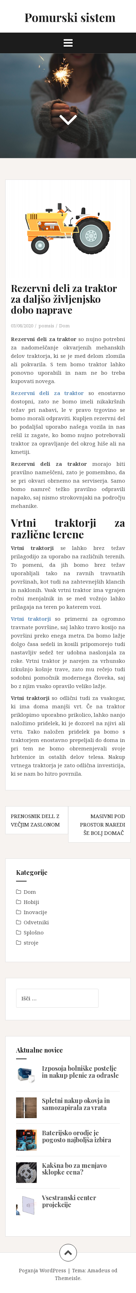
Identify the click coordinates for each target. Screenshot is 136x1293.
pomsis (46, 325)
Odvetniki (36, 922)
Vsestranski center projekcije (69, 1201)
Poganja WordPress (42, 1270)
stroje (31, 942)
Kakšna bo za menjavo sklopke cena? (74, 1169)
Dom (64, 325)
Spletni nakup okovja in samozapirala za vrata (76, 1104)
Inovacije (35, 912)
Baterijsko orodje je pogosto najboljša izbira (76, 1136)
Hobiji (31, 901)
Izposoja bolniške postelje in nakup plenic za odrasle (80, 1072)
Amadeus (98, 1270)
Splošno (34, 932)
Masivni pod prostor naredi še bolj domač (102, 824)
